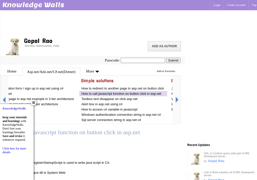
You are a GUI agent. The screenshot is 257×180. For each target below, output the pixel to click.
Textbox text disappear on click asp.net (109, 99)
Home (12, 71)
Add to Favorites (166, 71)
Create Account (236, 5)
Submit (173, 60)
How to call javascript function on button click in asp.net (121, 94)
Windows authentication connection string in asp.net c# (121, 114)
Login (217, 5)
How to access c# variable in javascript (109, 109)
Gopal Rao (216, 161)
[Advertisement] (92, 23)
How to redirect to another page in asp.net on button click (122, 88)
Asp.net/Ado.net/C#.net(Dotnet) (51, 72)
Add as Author (164, 46)
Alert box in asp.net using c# (102, 104)
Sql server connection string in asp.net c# (111, 120)
